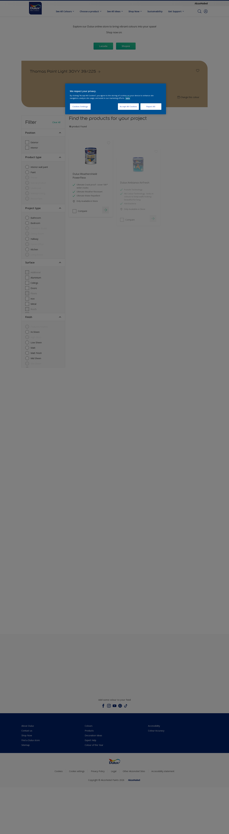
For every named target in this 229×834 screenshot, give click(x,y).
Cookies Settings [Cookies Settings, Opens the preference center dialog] (80, 106)
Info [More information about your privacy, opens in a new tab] (128, 98)
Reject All (150, 106)
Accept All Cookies (128, 106)
